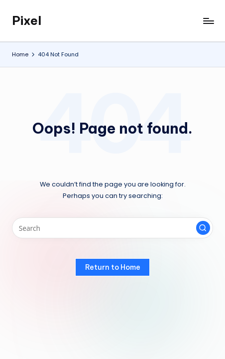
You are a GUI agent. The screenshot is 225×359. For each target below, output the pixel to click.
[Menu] (208, 20)
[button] (203, 228)
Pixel (26, 20)
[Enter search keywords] (112, 227)
